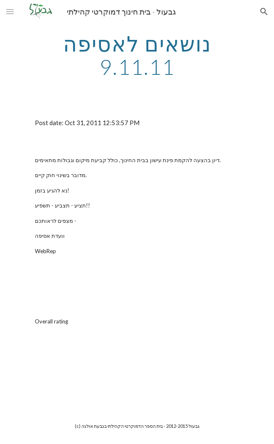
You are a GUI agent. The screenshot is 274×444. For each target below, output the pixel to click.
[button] (10, 11)
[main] (137, 55)
